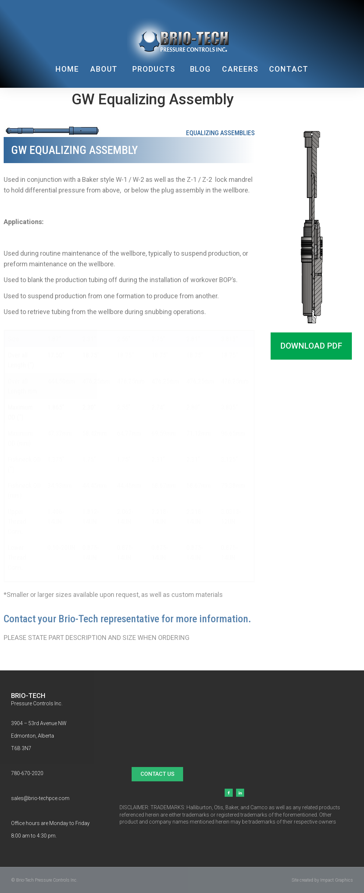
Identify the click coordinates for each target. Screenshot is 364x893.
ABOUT (106, 69)
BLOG (200, 69)
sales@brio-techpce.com (40, 798)
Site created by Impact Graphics (322, 880)
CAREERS (240, 69)
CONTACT (288, 69)
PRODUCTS (155, 69)
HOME (67, 69)
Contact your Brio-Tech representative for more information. (127, 619)
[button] (311, 346)
